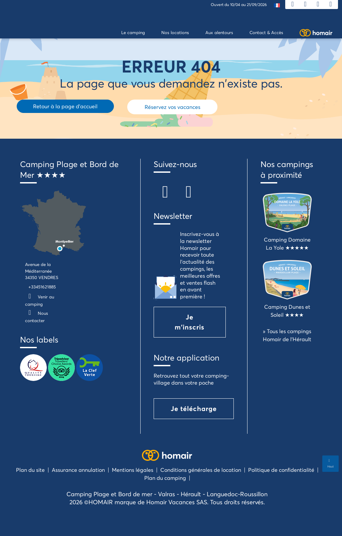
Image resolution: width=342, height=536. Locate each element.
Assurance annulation (78, 469)
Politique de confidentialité (281, 469)
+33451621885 (42, 287)
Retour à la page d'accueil (65, 106)
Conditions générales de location (200, 469)
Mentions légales (132, 469)
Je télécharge (194, 408)
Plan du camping (165, 477)
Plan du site (30, 469)
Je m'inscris (189, 321)
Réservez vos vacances (172, 106)
